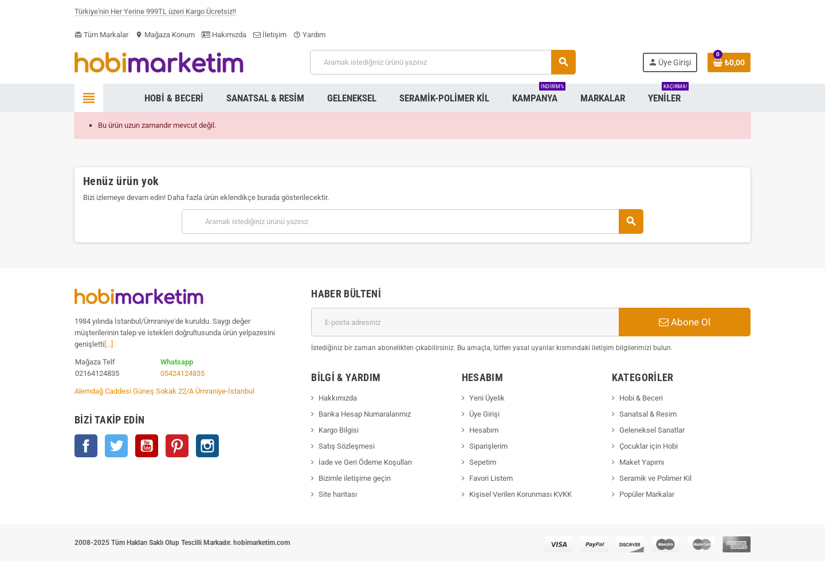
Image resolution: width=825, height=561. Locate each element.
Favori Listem (491, 478)
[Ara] (442, 62)
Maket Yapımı (641, 462)
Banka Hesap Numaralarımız (365, 414)
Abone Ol (684, 322)
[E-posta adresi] (465, 322)
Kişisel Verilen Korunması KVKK (520, 494)
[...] (108, 344)
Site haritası (338, 494)
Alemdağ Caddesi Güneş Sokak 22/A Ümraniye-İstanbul (164, 391)
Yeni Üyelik (487, 398)
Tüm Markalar (101, 34)
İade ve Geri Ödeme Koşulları (365, 462)
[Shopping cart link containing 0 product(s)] (729, 62)
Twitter (116, 445)
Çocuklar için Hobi (648, 446)
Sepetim (482, 462)
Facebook (85, 445)
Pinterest (177, 445)
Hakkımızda (338, 398)
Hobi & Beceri (641, 398)
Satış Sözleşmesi (347, 446)
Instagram (207, 445)
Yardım (309, 34)
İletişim (269, 34)
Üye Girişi (484, 414)
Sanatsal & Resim (648, 414)
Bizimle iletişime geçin (355, 478)
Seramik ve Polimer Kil (655, 478)
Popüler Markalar (646, 494)
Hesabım (483, 430)
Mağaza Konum (165, 34)
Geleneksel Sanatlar (652, 430)
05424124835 (182, 373)
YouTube (146, 445)
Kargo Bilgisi (339, 430)
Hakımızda (224, 34)
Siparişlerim (488, 446)
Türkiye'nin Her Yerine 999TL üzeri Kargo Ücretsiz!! (155, 13)
